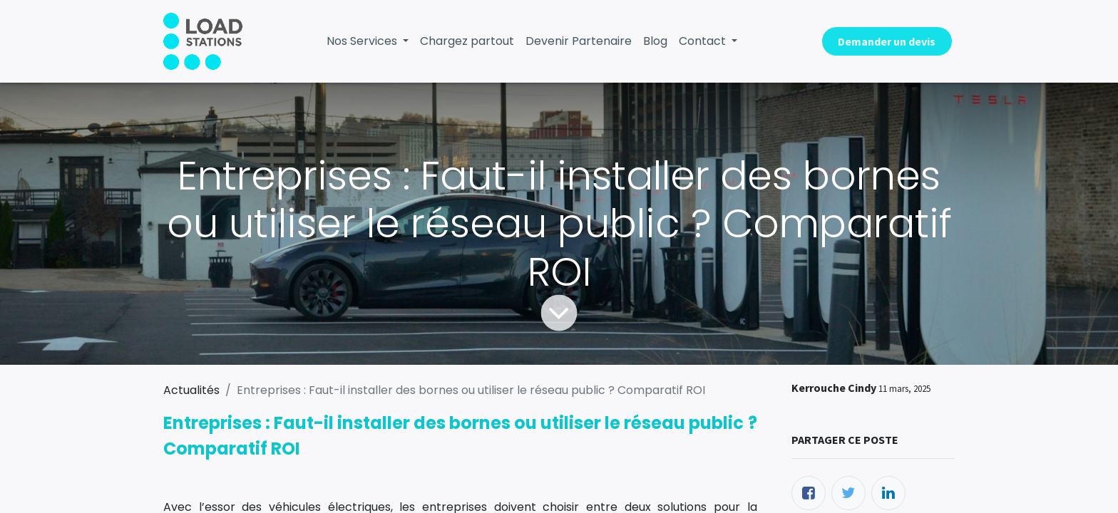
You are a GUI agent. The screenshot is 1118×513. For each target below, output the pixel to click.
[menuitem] (467, 41)
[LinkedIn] (888, 493)
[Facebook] (808, 493)
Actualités (191, 390)
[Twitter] (848, 493)
